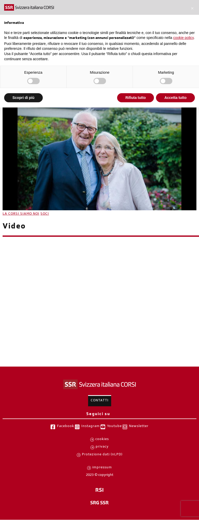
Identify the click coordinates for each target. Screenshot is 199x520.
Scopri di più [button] (23, 98)
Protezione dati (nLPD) (102, 455)
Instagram (90, 426)
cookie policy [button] (183, 38)
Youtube (114, 426)
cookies (102, 439)
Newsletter (138, 426)
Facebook (65, 426)
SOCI (44, 214)
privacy (102, 447)
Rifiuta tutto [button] (135, 98)
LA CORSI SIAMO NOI (21, 214)
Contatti (100, 401)
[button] (192, 8)
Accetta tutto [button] (175, 98)
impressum (102, 468)
